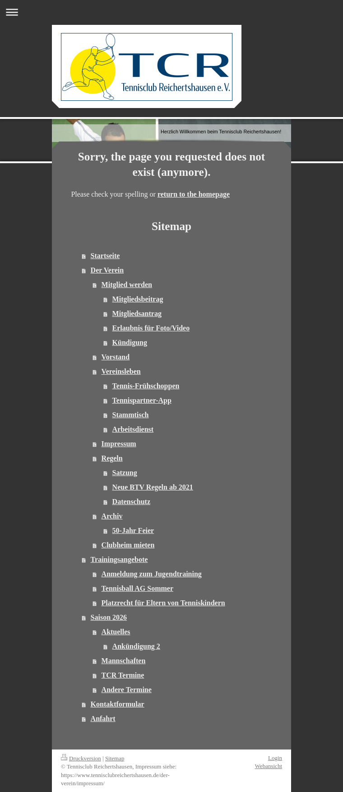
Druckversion (81, 758)
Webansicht (268, 766)
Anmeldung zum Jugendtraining (152, 574)
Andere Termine (127, 689)
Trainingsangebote (119, 559)
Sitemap (115, 758)
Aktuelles (116, 632)
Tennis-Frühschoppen (146, 386)
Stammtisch (130, 415)
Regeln (112, 458)
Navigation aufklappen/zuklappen (171, 12)
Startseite (105, 255)
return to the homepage (194, 194)
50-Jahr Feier (133, 530)
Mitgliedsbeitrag (137, 299)
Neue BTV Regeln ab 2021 (152, 487)
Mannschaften (124, 661)
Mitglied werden (127, 284)
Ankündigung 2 (136, 646)
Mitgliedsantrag (137, 313)
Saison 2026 (109, 617)
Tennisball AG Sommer (137, 588)
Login (275, 757)
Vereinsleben (121, 371)
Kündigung (129, 342)
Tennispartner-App (142, 400)
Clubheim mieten (128, 545)
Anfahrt (103, 718)
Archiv (112, 516)
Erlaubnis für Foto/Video (151, 328)
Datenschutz (131, 501)
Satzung (124, 472)
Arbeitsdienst (133, 429)
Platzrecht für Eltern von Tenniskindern (163, 603)
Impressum (119, 444)
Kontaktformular (117, 704)
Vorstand (116, 357)
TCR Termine (123, 675)
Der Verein (107, 270)
